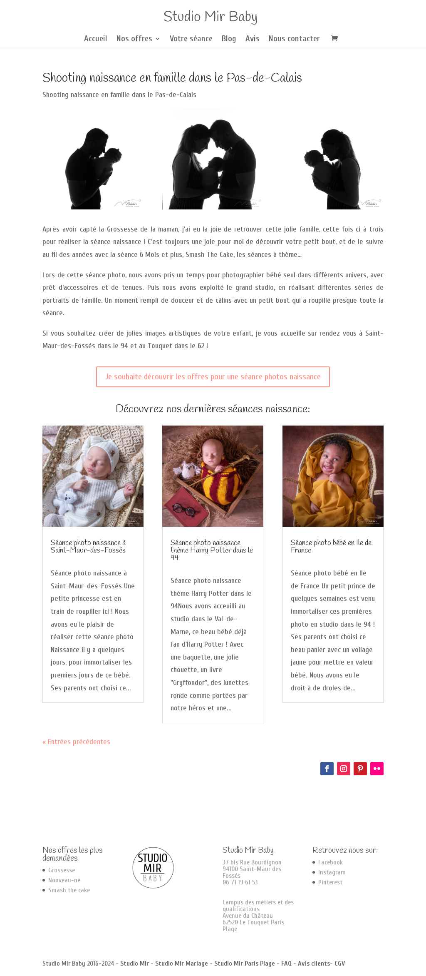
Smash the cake (69, 890)
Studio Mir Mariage (181, 963)
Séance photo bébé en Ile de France (331, 546)
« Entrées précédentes (76, 741)
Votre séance (191, 39)
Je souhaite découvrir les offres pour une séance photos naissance (213, 376)
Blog (229, 39)
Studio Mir (134, 963)
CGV (339, 963)
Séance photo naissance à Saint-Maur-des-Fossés (88, 546)
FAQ (286, 963)
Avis (252, 39)
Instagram (332, 872)
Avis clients (314, 963)
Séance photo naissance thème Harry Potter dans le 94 (212, 550)
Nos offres (134, 39)
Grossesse (61, 870)
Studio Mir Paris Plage (244, 963)
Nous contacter (294, 39)
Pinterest (330, 882)
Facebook (330, 862)
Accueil (95, 39)
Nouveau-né (64, 880)
